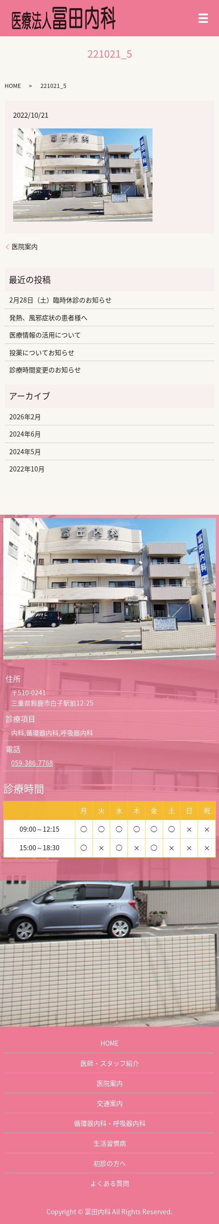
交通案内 (110, 1103)
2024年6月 (25, 433)
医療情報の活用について (45, 334)
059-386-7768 (32, 762)
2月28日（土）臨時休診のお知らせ (60, 299)
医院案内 (25, 246)
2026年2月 (25, 416)
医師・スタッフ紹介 (109, 1063)
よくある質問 (109, 1183)
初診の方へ (109, 1163)
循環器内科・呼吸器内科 (110, 1123)
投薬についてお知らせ (41, 352)
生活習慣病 (109, 1143)
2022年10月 (27, 468)
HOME (13, 85)
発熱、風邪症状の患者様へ (48, 317)
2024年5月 (25, 451)
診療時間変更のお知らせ (45, 369)
